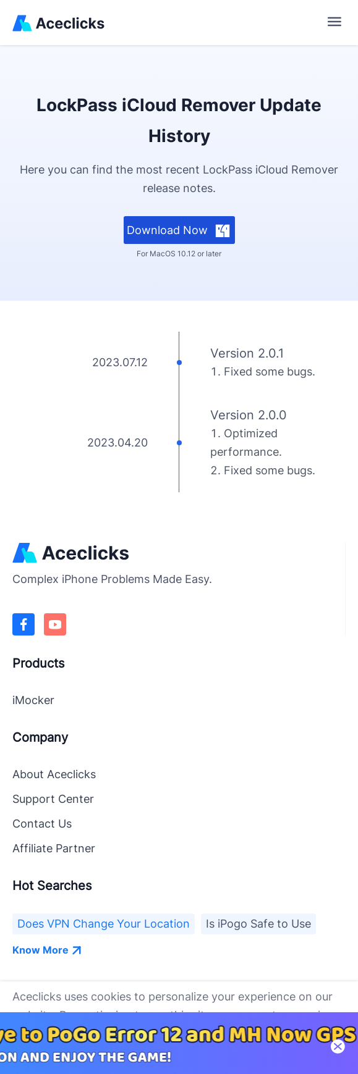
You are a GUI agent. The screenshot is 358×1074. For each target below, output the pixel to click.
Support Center (53, 798)
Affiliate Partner (53, 848)
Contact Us (42, 823)
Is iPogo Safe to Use (258, 923)
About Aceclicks (54, 774)
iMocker (33, 700)
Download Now (179, 230)
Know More (47, 950)
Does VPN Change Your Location (103, 923)
